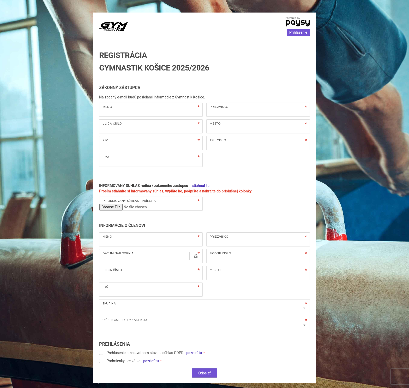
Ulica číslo (112, 123)
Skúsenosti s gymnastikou (124, 320)
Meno (107, 107)
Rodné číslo (220, 253)
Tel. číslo (218, 140)
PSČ (106, 140)
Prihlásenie (298, 32)
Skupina (109, 303)
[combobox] (204, 323)
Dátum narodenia (118, 253)
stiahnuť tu (201, 186)
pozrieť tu (194, 353)
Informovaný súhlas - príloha (129, 201)
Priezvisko (219, 107)
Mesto (215, 123)
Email (107, 157)
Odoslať (204, 373)
